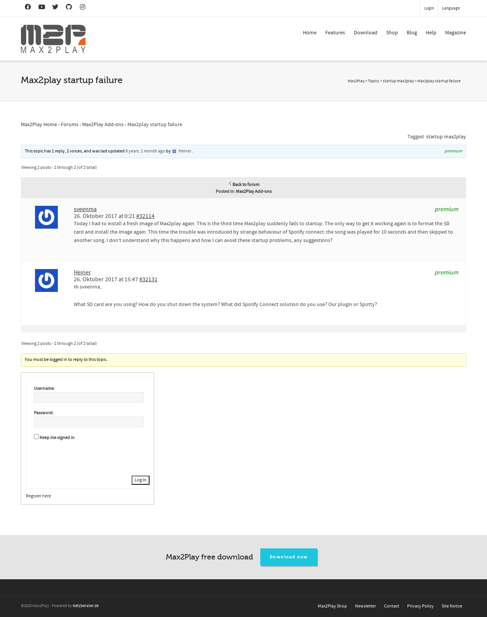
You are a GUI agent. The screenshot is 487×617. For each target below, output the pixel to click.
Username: (44, 388)
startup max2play (446, 136)
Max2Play (356, 81)
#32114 (145, 216)
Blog (412, 32)
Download (365, 32)
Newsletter (365, 606)
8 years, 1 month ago (145, 151)
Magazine (455, 32)
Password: (44, 413)
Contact (391, 606)
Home (310, 32)
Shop (392, 32)
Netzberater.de (86, 606)
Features (335, 32)
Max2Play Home (39, 124)
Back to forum (243, 185)
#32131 (148, 279)
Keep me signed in (57, 438)
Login (429, 8)
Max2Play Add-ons (103, 124)
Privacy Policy (420, 606)
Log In (140, 480)
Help (431, 32)
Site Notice (452, 606)
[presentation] (92, 457)
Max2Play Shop (332, 606)
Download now (289, 557)
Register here (38, 496)
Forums (69, 124)
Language (451, 8)
